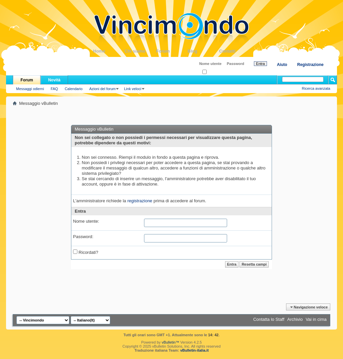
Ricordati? (212, 72)
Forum (172, 51)
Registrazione (310, 64)
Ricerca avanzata (316, 88)
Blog (203, 51)
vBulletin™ (171, 342)
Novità (54, 80)
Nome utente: (86, 221)
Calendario (73, 89)
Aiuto (282, 64)
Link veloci (132, 89)
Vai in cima (316, 319)
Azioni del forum (102, 89)
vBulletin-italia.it (194, 350)
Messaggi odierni (30, 89)
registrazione (139, 200)
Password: (83, 236)
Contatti (235, 51)
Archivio (295, 319)
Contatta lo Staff (268, 319)
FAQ (54, 89)
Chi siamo (140, 51)
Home (109, 51)
